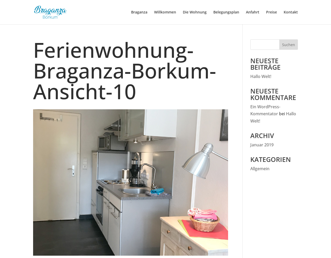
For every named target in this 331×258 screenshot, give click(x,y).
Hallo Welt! (260, 76)
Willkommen (165, 12)
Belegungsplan (226, 12)
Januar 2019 (262, 145)
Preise (271, 12)
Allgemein (259, 168)
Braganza (139, 12)
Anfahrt (252, 12)
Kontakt (291, 12)
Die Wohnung (195, 12)
